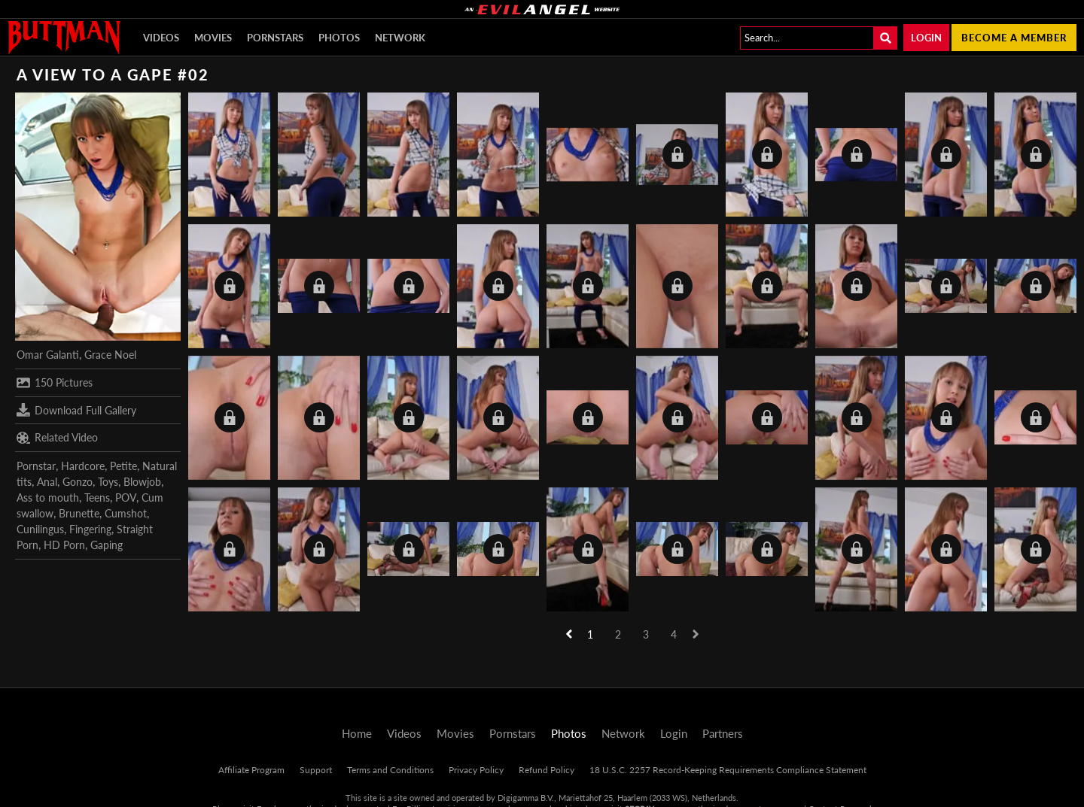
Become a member (1014, 38)
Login (926, 38)
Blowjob (142, 481)
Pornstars (275, 38)
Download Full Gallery (76, 410)
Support (316, 769)
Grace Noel (110, 354)
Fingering (90, 529)
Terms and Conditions (390, 769)
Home (357, 733)
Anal (47, 481)
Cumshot (126, 513)
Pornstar (36, 466)
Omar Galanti (48, 354)
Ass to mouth (48, 497)
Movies (213, 38)
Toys (108, 481)
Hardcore (83, 466)
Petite (123, 466)
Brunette (79, 513)
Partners (722, 733)
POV (125, 497)
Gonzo (77, 481)
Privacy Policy (476, 769)
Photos (339, 38)
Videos (161, 38)
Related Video (57, 437)
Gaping (106, 545)
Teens (97, 497)
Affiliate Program (251, 769)
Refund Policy (546, 769)
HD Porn (64, 545)
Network (400, 38)
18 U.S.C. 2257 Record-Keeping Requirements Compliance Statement (727, 769)
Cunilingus (40, 529)
